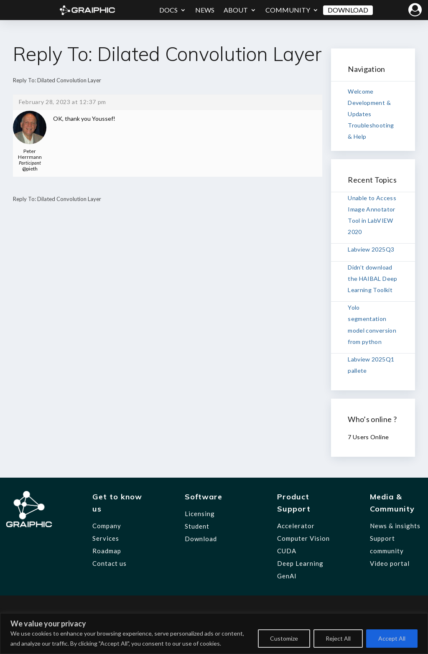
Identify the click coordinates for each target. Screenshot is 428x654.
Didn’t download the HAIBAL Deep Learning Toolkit (372, 278)
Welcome (360, 91)
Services (105, 538)
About (236, 10)
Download (348, 10)
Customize (284, 638)
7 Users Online (368, 436)
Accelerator (296, 525)
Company (106, 525)
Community (287, 10)
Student (197, 526)
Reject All (338, 638)
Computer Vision (303, 538)
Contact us (109, 563)
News (204, 10)
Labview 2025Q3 (371, 249)
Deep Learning (300, 563)
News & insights (395, 525)
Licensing (200, 513)
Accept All (391, 638)
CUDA (286, 551)
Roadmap (106, 551)
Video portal (390, 563)
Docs (168, 10)
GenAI (287, 576)
